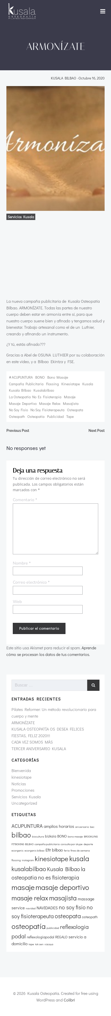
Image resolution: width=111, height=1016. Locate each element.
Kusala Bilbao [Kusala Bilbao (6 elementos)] (63, 869)
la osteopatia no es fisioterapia (35, 396)
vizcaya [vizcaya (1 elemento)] (49, 944)
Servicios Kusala (21, 216)
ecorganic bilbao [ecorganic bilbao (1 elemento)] (35, 850)
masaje (69, 396)
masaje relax (49, 403)
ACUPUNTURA (22, 377)
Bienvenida (21, 770)
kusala (87, 383)
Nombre (22, 563)
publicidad (55, 416)
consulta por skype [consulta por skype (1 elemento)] (72, 844)
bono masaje (57, 377)
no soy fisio (18, 409)
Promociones (23, 790)
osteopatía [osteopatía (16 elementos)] (29, 926)
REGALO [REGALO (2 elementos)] (61, 937)
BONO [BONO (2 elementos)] (62, 836)
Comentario (25, 500)
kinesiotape (70, 383)
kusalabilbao (44, 390)
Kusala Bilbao (20, 390)
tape (70, 416)
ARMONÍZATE (23, 722)
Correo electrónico (31, 582)
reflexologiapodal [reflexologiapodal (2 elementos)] (40, 937)
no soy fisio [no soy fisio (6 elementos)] (72, 907)
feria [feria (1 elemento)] (67, 850)
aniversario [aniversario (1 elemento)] (82, 827)
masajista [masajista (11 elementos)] (63, 897)
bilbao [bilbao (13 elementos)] (21, 834)
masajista (71, 403)
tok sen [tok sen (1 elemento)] (39, 944)
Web (17, 602)
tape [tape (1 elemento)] (31, 944)
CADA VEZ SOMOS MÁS (32, 742)
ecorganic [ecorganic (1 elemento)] (18, 850)
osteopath (17, 416)
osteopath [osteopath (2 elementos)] (90, 916)
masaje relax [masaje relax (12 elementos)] (30, 897)
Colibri (69, 1000)
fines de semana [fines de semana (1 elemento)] (80, 850)
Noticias (19, 783)
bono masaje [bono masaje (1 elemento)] (75, 836)
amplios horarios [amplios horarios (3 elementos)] (59, 826)
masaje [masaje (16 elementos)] (23, 887)
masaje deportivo (23, 403)
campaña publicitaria (26, 383)
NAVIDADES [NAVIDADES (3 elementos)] (47, 907)
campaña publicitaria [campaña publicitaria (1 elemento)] (47, 844)
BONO (40, 377)
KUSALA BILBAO (63, 78)
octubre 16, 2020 (92, 78)
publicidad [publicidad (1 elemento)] (53, 928)
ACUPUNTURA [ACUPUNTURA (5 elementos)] (27, 825)
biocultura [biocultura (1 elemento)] (38, 836)
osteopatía (36, 416)
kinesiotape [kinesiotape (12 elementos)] (51, 858)
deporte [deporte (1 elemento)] (88, 844)
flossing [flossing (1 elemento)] (16, 860)
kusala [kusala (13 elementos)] (79, 858)
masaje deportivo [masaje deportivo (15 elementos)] (62, 887)
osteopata (75, 409)
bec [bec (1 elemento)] (92, 827)
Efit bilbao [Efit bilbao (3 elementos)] (54, 850)
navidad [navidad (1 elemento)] (31, 908)
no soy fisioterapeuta (47, 409)
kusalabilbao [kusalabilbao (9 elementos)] (29, 868)
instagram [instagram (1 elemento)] (28, 860)
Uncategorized (24, 803)
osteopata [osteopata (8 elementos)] (68, 916)
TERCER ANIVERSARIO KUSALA (39, 748)
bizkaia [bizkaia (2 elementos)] (50, 836)
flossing (52, 383)
